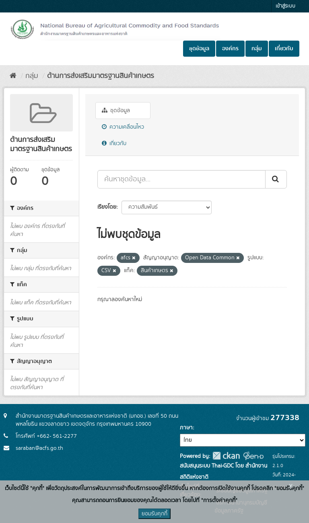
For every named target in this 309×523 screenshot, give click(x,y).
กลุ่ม (256, 48)
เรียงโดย (106, 207)
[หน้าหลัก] (13, 76)
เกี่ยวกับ (284, 48)
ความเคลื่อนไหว (123, 127)
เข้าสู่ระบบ (285, 6)
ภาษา (186, 428)
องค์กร (230, 48)
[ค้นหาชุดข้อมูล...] (181, 179)
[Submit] (276, 179)
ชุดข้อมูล (199, 48)
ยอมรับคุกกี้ (154, 514)
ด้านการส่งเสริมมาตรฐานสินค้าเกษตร (100, 76)
